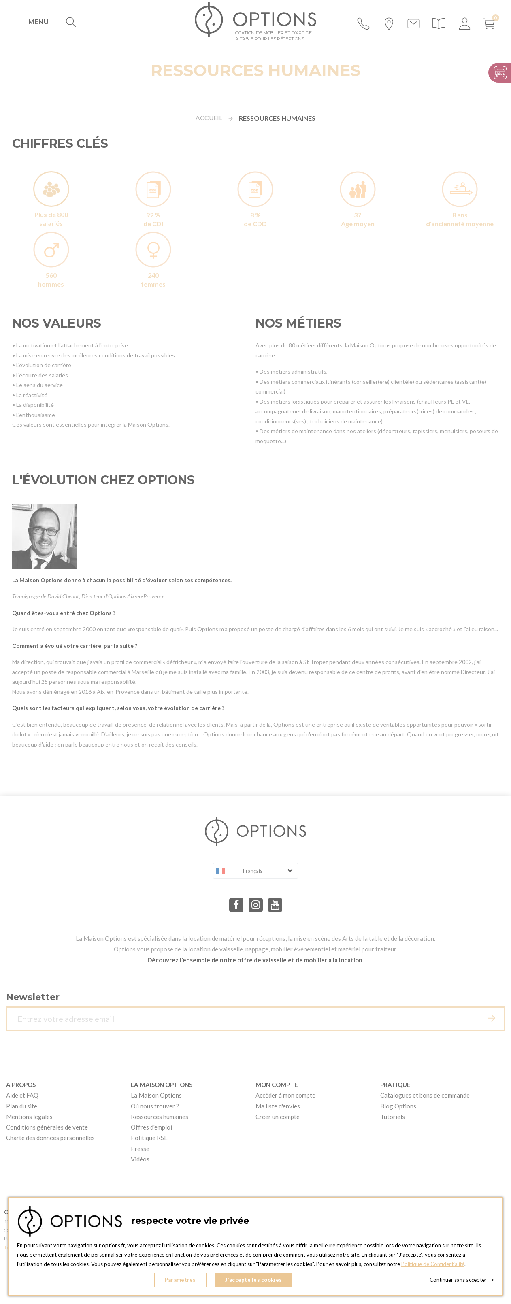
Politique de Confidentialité (433, 1264)
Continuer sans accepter (462, 1279)
